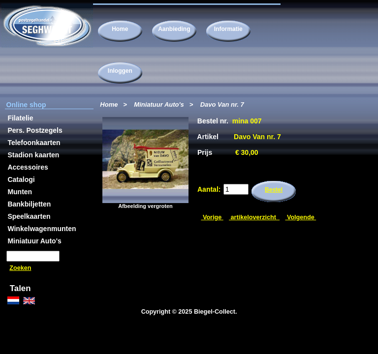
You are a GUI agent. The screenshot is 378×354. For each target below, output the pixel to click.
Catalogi (20, 179)
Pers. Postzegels (34, 130)
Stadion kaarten (33, 155)
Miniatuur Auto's (159, 104)
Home (120, 29)
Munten (19, 192)
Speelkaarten (28, 216)
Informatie (228, 29)
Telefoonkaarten (33, 143)
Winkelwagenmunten (41, 229)
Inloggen (120, 70)
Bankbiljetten (29, 204)
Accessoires (27, 167)
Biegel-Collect (214, 311)
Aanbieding (174, 29)
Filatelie (20, 118)
